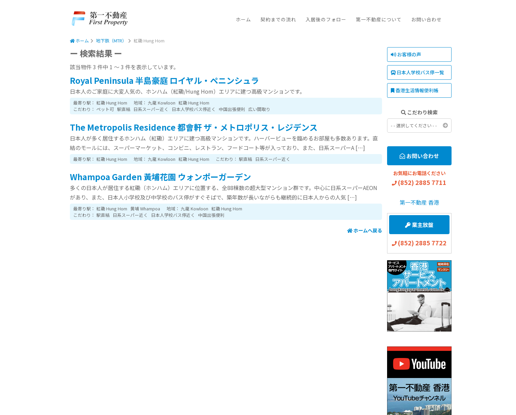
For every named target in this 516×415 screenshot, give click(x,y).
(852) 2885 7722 (422, 242)
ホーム (243, 19)
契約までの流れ (278, 19)
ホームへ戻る (364, 230)
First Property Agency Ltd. (99, 18)
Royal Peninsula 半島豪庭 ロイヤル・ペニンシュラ (164, 80)
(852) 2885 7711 (422, 182)
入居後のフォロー (326, 19)
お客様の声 (406, 54)
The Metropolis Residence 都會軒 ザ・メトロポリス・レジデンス (194, 127)
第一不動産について (379, 19)
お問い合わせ (426, 19)
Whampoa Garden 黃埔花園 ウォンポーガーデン (160, 177)
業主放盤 (419, 225)
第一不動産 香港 (419, 202)
